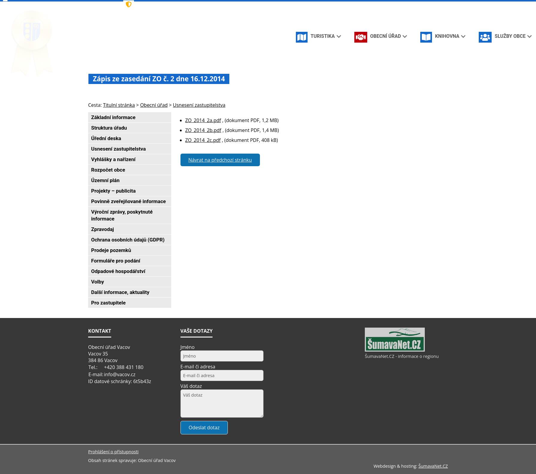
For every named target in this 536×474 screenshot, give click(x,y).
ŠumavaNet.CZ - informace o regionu (402, 356)
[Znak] (213, 4)
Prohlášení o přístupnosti (113, 451)
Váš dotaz (191, 386)
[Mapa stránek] (430, 5)
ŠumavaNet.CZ (433, 466)
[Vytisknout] (441, 5)
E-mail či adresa (198, 366)
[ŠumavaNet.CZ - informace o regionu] (395, 350)
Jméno (187, 347)
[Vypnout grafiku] (421, 5)
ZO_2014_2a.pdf (203, 120)
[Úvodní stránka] (411, 5)
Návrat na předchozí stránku (220, 160)
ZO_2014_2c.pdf (203, 140)
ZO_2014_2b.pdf (203, 130)
